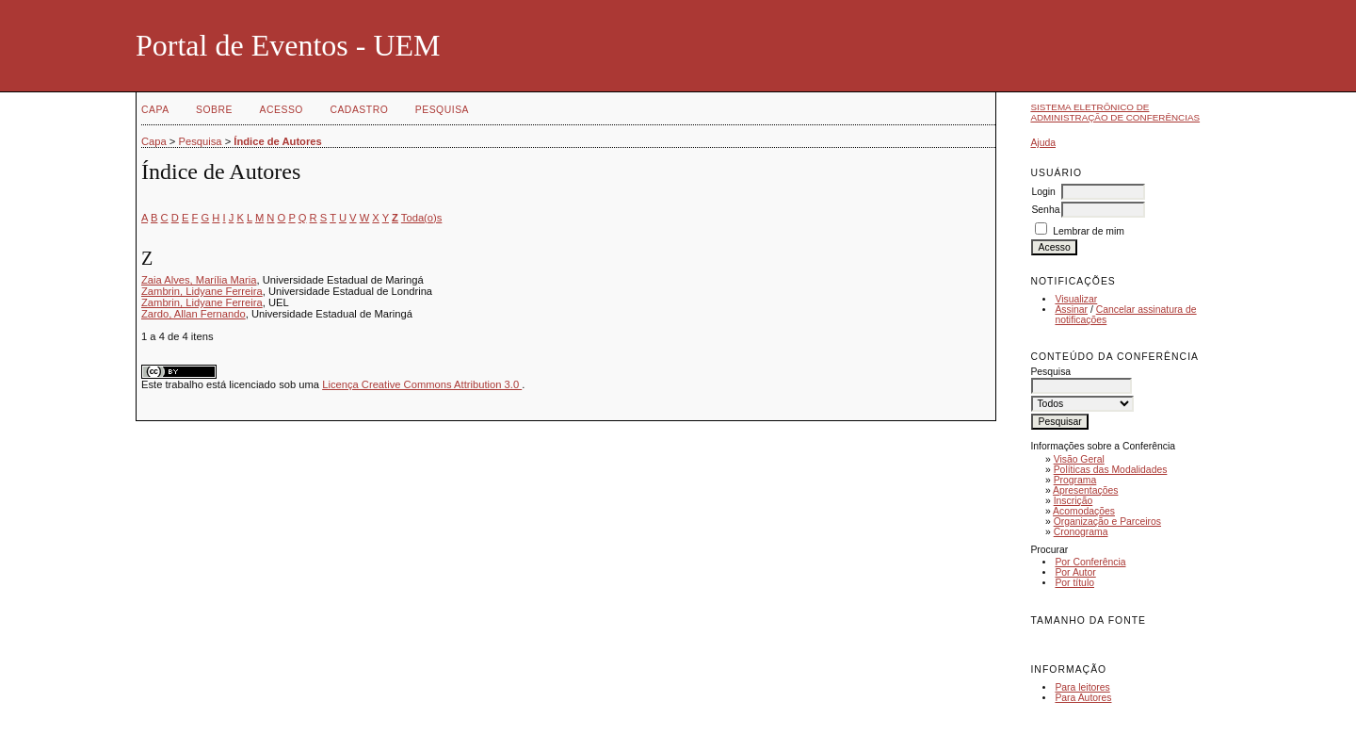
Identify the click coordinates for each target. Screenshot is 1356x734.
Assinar (1071, 309)
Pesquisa (442, 110)
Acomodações (1084, 511)
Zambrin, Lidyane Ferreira (202, 291)
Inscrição (1073, 501)
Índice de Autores (277, 141)
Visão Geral (1079, 459)
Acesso (281, 110)
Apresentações (1085, 490)
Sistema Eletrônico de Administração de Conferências (1115, 112)
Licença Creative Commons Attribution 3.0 (422, 384)
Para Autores (1083, 698)
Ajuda (1043, 143)
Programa (1075, 480)
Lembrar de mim (1088, 231)
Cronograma (1081, 532)
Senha (1045, 209)
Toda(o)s (422, 217)
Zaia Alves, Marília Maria (198, 279)
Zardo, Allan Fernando (193, 313)
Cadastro (359, 110)
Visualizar (1076, 299)
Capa (155, 110)
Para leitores (1082, 687)
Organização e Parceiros (1107, 521)
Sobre (214, 110)
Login (1043, 192)
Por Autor (1075, 572)
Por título (1074, 583)
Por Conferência (1090, 562)
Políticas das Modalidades (1111, 470)
